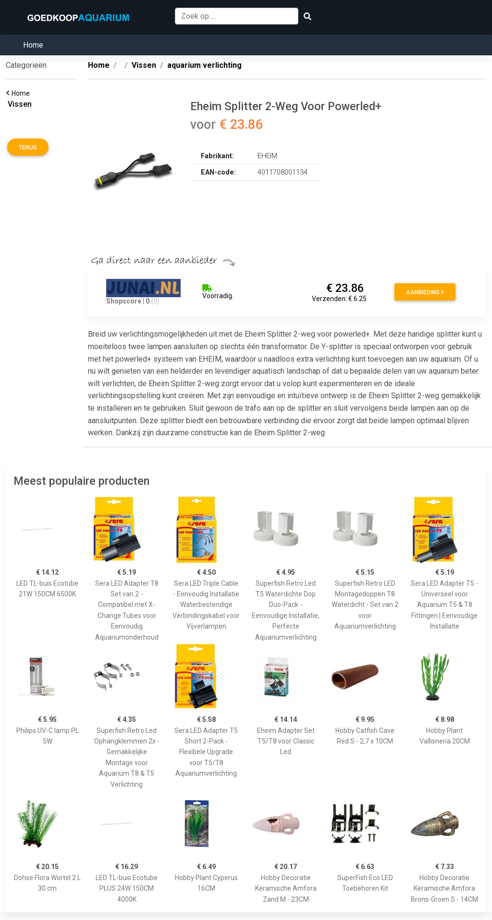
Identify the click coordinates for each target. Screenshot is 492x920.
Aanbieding (425, 292)
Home (33, 45)
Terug (28, 147)
